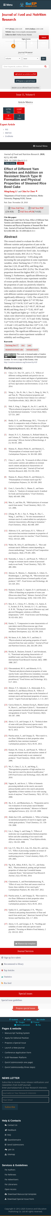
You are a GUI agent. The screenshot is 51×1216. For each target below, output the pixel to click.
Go (43, 58)
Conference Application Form (18, 1052)
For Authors (10, 1169)
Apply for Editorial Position (17, 1038)
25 (6, 736)
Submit (44, 37)
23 (6, 705)
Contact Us (11, 1125)
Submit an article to (25, 74)
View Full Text (17, 208)
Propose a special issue (25, 81)
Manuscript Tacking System (17, 1033)
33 (6, 865)
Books (24, 21)
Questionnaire (13, 1139)
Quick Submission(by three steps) (20, 1067)
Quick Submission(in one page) (19, 1062)
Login (32, 44)
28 (6, 783)
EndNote (9, 136)
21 (6, 668)
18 (6, 623)
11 (6, 514)
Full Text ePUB (27, 211)
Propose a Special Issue (15, 1042)
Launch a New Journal (15, 1047)
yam (29, 345)
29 (6, 803)
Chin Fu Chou (28, 191)
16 (6, 590)
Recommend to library (12, 964)
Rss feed (6, 983)
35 (6, 896)
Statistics (6, 977)
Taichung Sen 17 (11, 345)
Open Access (10, 1189)
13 (6, 545)
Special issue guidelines (11, 1000)
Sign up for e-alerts (11, 957)
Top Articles (7, 970)
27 (6, 767)
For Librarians (11, 1184)
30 (6, 817)
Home (7, 13)
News (6, 29)
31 (6, 831)
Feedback (10, 1130)
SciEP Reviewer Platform (16, 1057)
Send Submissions (14, 1144)
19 (6, 638)
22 (6, 688)
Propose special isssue (25, 1008)
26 (6, 750)
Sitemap (10, 1154)
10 (6, 502)
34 (6, 882)
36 (6, 910)
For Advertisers (11, 1179)
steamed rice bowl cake (14, 350)
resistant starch (32, 350)
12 (6, 531)
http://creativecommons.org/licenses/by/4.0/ (20, 362)
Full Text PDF (37, 208)
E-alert (43, 44)
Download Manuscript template (20, 1194)
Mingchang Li (10, 191)
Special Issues (10, 21)
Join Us (9, 1149)
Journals (18, 13)
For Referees (10, 1174)
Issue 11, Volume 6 (25, 94)
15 (6, 573)
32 (6, 848)
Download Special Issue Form (19, 1199)
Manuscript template (25, 943)
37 (6, 924)
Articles (29, 13)
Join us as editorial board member (25, 87)
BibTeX (8, 133)
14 (6, 559)
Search (20, 44)
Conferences (38, 21)
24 (6, 722)
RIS (6, 129)
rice (23, 345)
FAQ (8, 1135)
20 (6, 652)
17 (6, 604)
